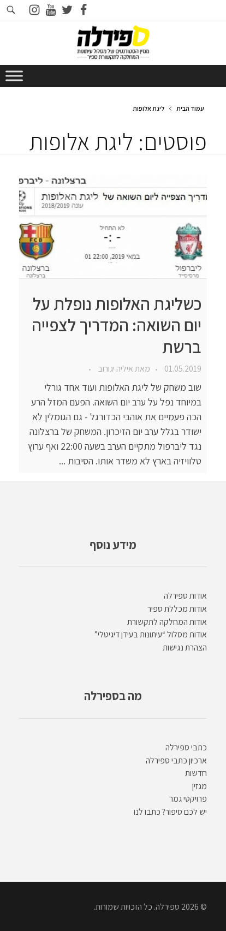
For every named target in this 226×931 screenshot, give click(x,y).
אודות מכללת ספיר (177, 608)
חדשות (196, 773)
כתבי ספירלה (186, 747)
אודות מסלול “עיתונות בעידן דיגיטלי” (150, 634)
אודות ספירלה (185, 595)
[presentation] (113, 226)
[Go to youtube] (51, 10)
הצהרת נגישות (185, 647)
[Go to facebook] (83, 10)
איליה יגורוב (114, 368)
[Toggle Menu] (14, 75)
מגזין (199, 786)
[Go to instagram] (34, 10)
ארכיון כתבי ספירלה (176, 760)
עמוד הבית (190, 108)
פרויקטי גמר (188, 798)
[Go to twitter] (67, 10)
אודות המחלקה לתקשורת (167, 622)
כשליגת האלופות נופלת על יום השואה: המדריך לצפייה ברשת (116, 325)
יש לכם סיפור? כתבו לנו (170, 811)
